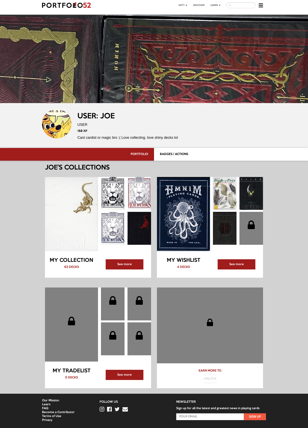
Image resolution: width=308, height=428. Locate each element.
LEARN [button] (215, 5)
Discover (198, 5)
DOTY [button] (183, 5)
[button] (261, 5)
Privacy (47, 420)
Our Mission (50, 400)
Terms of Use (51, 416)
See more (124, 264)
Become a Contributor (58, 412)
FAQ (45, 408)
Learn (46, 404)
